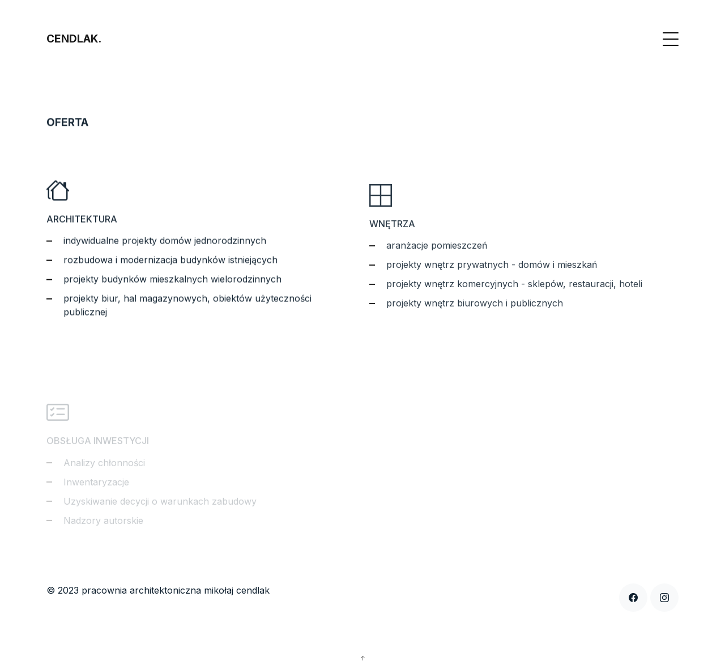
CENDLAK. (73, 38)
